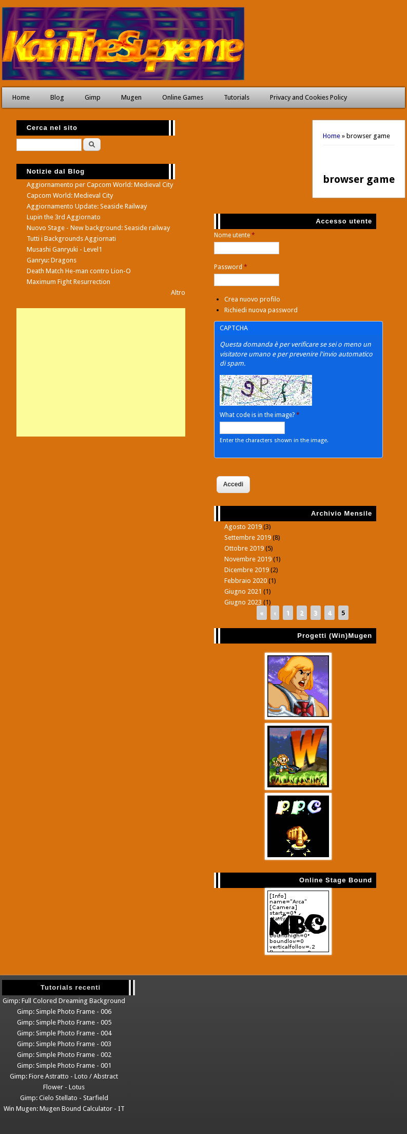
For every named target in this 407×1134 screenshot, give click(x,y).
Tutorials (236, 97)
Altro (178, 292)
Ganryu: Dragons (51, 260)
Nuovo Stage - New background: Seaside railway (98, 228)
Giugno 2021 (243, 591)
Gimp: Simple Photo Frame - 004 (64, 1033)
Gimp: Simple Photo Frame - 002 (64, 1055)
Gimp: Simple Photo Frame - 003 (64, 1044)
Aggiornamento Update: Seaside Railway (87, 206)
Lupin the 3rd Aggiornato (64, 217)
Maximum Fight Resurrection (68, 282)
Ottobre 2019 (244, 548)
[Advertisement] (101, 372)
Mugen (131, 97)
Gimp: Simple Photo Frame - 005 (64, 1022)
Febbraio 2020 (245, 580)
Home (21, 97)
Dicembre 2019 (246, 570)
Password (230, 267)
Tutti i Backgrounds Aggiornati (71, 238)
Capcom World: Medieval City (70, 195)
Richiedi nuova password (261, 310)
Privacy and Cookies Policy (308, 97)
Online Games (182, 97)
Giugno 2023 (243, 602)
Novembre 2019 (248, 559)
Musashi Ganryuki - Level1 (64, 249)
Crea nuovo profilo (252, 299)
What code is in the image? (260, 415)
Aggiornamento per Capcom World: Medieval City (100, 184)
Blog (57, 97)
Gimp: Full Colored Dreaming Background (64, 1001)
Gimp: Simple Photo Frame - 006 (64, 1011)
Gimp (93, 97)
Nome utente (234, 235)
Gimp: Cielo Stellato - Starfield (64, 1098)
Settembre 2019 (247, 537)
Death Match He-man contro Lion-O (79, 271)
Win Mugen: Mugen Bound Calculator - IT (64, 1108)
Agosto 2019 (243, 527)
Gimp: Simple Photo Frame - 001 (64, 1065)
